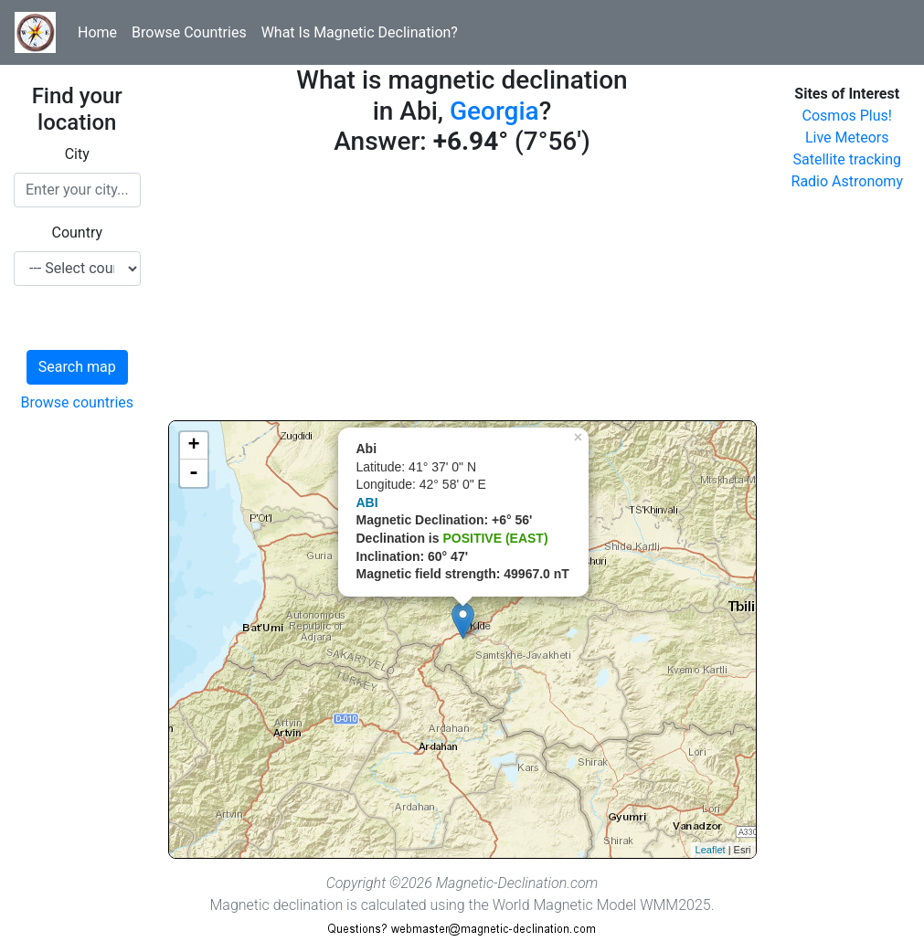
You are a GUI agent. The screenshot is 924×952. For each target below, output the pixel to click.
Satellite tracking (846, 159)
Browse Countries (189, 32)
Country (76, 232)
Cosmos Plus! (847, 115)
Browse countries (76, 402)
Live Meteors (847, 137)
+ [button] (193, 446)
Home (97, 32)
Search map (77, 367)
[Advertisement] (462, 292)
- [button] (193, 473)
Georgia (494, 111)
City (77, 154)
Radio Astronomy (847, 181)
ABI (367, 502)
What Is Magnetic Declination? (359, 32)
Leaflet (711, 849)
